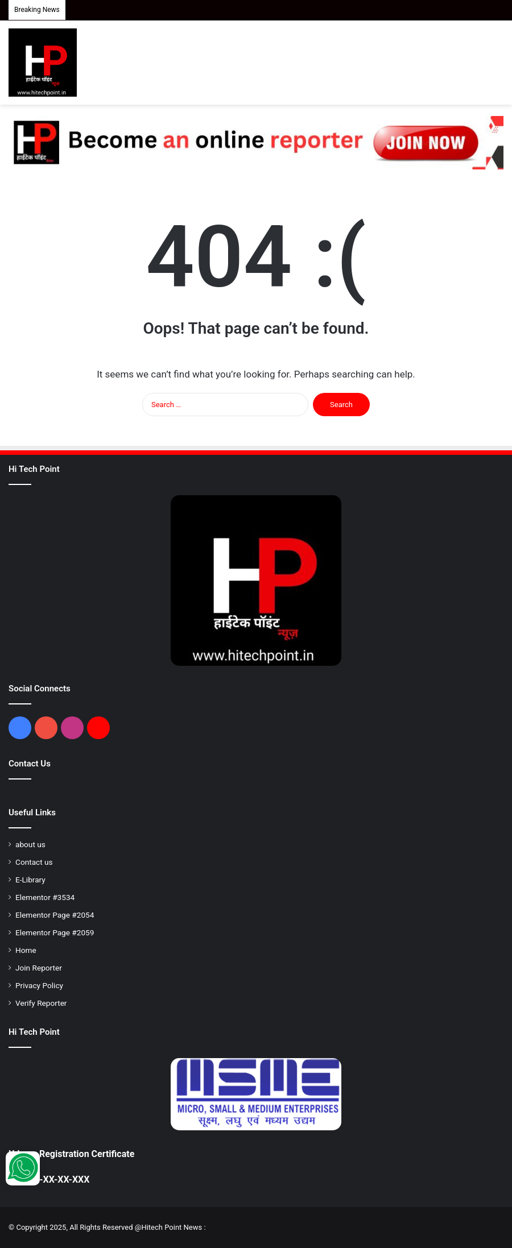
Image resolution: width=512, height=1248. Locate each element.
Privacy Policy (39, 985)
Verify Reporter (41, 1002)
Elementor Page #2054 (54, 914)
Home (25, 950)
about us (30, 844)
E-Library (30, 879)
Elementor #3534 (45, 897)
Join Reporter (38, 967)
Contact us (34, 861)
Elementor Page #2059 (54, 932)
